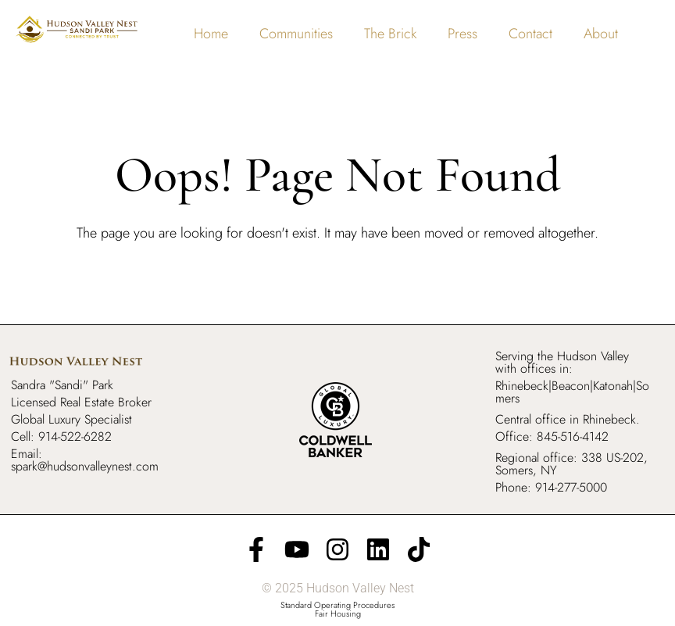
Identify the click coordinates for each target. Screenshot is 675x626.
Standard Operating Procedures (337, 605)
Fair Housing (338, 613)
